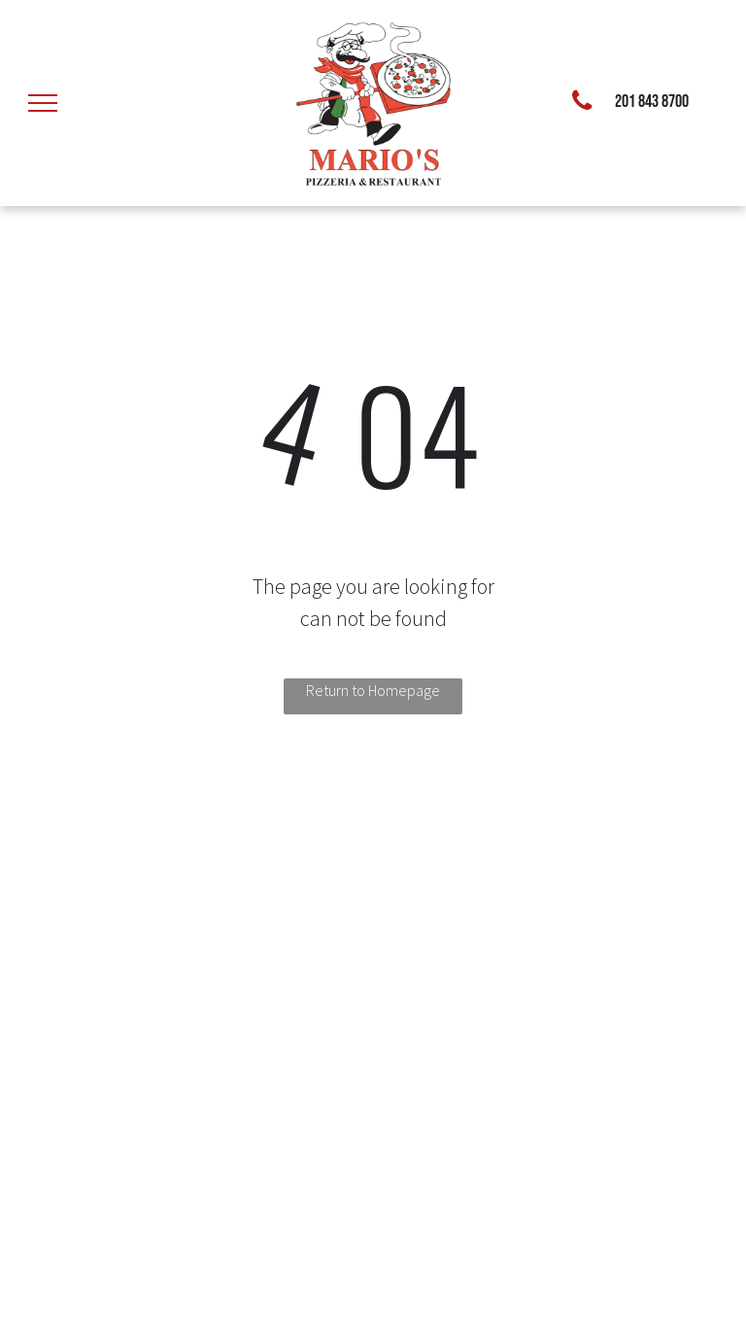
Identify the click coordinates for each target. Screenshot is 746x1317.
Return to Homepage (373, 690)
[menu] (42, 103)
